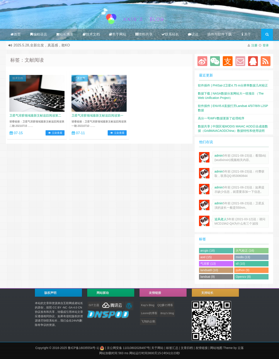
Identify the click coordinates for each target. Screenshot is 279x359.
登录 (266, 45)
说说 (193, 34)
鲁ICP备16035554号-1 (83, 348)
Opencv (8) (243, 276)
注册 (254, 45)
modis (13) (243, 257)
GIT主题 (94, 305)
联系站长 (170, 34)
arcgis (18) (207, 250)
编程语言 (38, 34)
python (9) (242, 270)
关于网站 (117, 34)
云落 (241, 348)
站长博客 (64, 34)
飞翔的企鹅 (148, 321)
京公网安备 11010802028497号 (128, 348)
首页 (15, 34)
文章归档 (187, 348)
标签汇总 (172, 348)
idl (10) (240, 263)
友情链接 (202, 348)
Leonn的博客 (149, 313)
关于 (246, 34)
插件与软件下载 (219, 34)
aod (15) (206, 257)
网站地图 (216, 348)
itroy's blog (167, 313)
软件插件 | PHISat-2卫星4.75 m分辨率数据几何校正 (233, 85)
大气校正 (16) (245, 250)
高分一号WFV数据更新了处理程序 (221, 118)
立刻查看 (55, 132)
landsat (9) (207, 276)
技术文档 (91, 34)
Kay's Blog (147, 305)
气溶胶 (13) (208, 263)
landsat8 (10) (209, 270)
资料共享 (144, 34)
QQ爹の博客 (165, 305)
